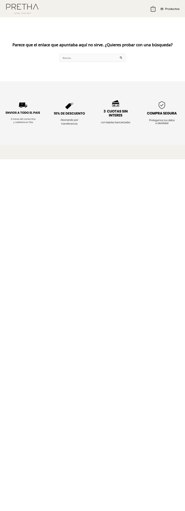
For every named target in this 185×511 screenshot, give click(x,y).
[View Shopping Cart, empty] (151, 9)
